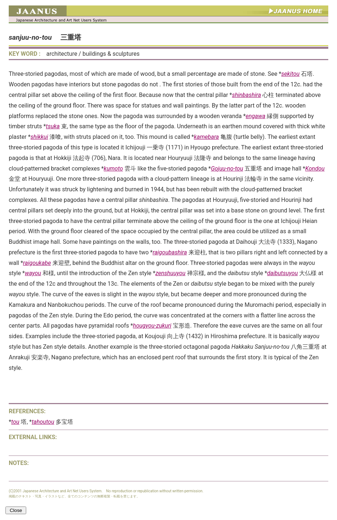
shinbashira (246, 94)
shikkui (39, 136)
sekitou (290, 73)
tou (15, 421)
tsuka (53, 126)
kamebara (206, 136)
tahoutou (43, 421)
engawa (255, 116)
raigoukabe (37, 262)
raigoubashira (169, 252)
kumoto (113, 168)
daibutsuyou (282, 273)
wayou (33, 273)
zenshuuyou (170, 273)
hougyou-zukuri (152, 325)
